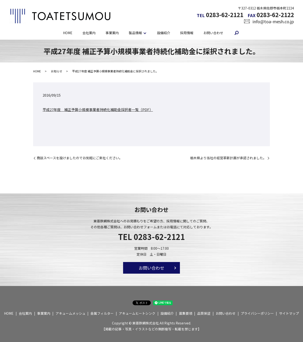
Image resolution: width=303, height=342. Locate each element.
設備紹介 (163, 32)
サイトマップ (289, 313)
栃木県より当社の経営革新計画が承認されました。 (228, 158)
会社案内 (89, 32)
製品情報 (135, 32)
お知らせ (56, 71)
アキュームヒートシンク (137, 313)
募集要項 (185, 313)
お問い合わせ (213, 32)
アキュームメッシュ (70, 313)
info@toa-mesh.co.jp (273, 21)
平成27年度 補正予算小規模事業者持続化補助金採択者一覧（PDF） (98, 109)
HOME (67, 32)
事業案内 (112, 32)
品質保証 (203, 313)
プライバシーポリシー (257, 313)
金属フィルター (102, 313)
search (236, 32)
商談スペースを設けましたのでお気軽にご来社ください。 (79, 158)
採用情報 (186, 32)
